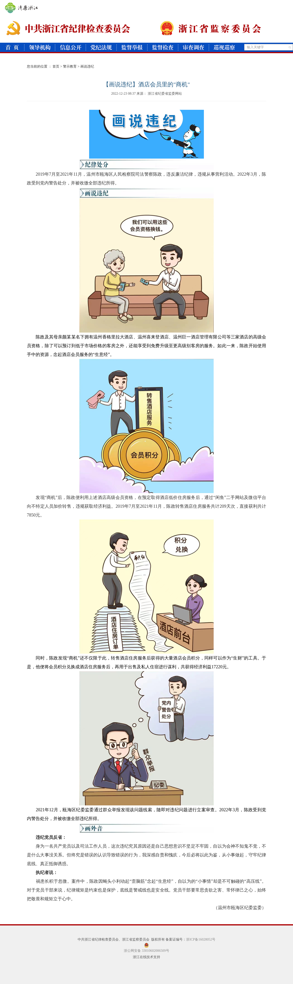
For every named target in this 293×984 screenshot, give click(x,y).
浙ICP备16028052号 (200, 939)
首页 (55, 66)
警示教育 (70, 66)
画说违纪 (87, 66)
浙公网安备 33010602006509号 (146, 951)
